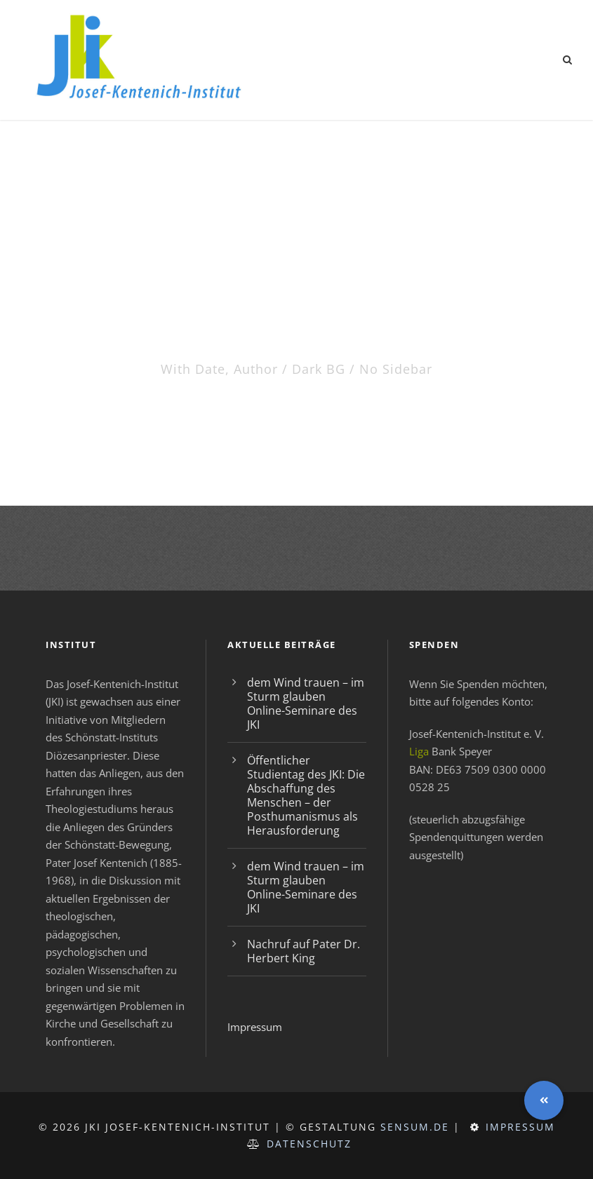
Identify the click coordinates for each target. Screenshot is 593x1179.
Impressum (254, 1027)
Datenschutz (309, 1143)
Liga (419, 751)
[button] (544, 1100)
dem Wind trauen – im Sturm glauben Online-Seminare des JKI (305, 703)
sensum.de (414, 1126)
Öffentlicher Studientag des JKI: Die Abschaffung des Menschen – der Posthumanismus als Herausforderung (306, 795)
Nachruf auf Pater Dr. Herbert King (303, 951)
